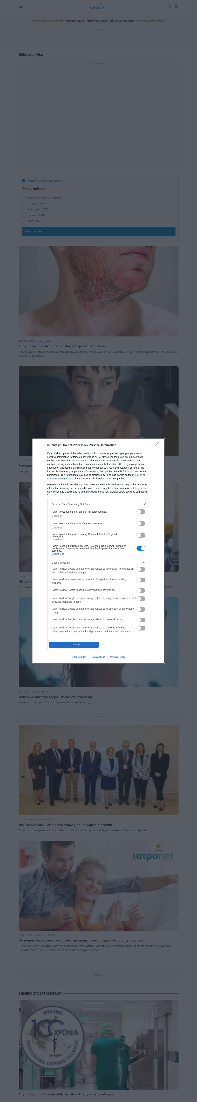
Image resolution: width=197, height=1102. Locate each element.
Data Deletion (79, 656)
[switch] (141, 511)
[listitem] (98, 504)
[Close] (157, 445)
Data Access (98, 656)
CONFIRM (73, 645)
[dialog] (98, 551)
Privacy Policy (117, 656)
